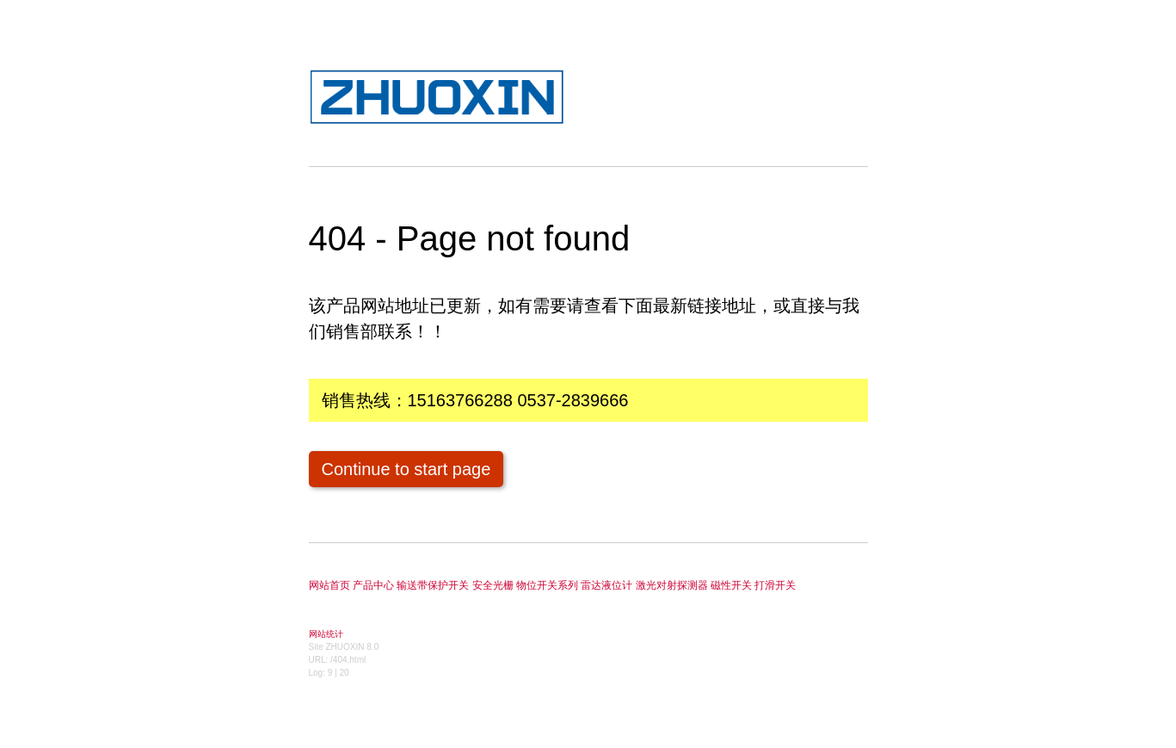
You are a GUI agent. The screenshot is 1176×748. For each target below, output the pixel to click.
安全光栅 (493, 585)
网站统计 (326, 634)
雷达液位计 (606, 585)
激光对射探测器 (672, 585)
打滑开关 (775, 585)
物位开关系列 (547, 585)
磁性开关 (731, 585)
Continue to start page (406, 469)
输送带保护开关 (433, 585)
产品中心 (373, 585)
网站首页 (329, 585)
